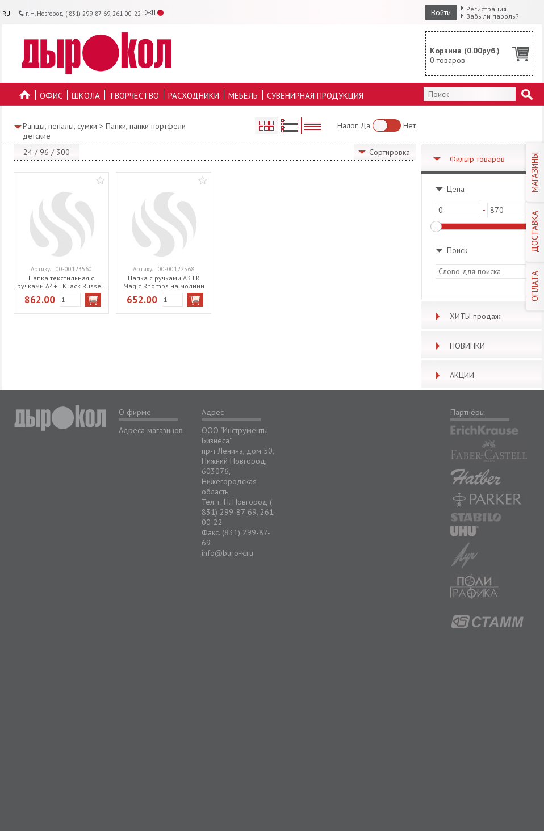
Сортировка (389, 152)
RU (6, 14)
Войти (441, 12)
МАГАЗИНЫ (534, 172)
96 (44, 152)
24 (27, 152)
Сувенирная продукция (315, 95)
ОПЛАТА (534, 286)
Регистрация (486, 8)
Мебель (243, 95)
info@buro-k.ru (227, 553)
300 (63, 152)
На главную (25, 98)
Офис (51, 95)
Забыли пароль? (492, 16)
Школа (86, 95)
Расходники (193, 95)
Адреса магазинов (151, 430)
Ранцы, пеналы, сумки (60, 126)
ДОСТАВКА (534, 232)
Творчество (134, 95)
